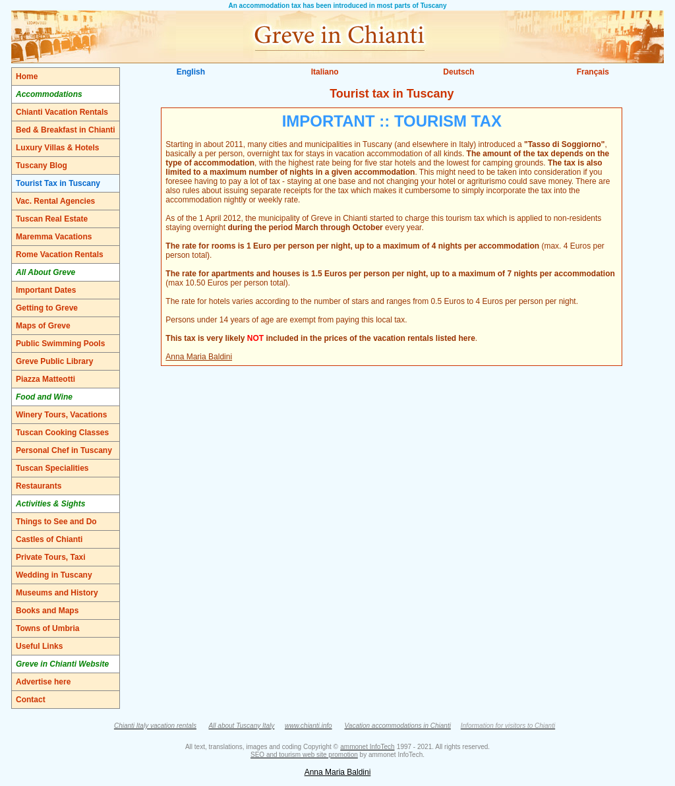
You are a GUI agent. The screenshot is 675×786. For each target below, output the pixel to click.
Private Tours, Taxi (51, 557)
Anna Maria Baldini (198, 356)
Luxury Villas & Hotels (58, 147)
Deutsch (458, 71)
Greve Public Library (54, 361)
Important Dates (46, 290)
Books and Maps (47, 610)
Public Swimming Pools (60, 343)
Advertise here (43, 681)
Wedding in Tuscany (54, 575)
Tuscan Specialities (52, 468)
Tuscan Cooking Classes (62, 432)
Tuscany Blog (41, 165)
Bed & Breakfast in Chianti (65, 130)
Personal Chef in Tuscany (64, 450)
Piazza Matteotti (45, 379)
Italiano (325, 71)
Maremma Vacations (54, 236)
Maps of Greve (43, 325)
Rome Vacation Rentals (59, 254)
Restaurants (38, 486)
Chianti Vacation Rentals (62, 112)
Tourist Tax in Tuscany (58, 183)
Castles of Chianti (49, 539)
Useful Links (39, 646)
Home (27, 76)
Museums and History (57, 592)
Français (593, 71)
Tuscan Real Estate (52, 219)
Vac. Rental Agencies (55, 201)
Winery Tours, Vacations (61, 414)
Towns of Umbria (47, 628)
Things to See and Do (56, 521)
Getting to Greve (47, 308)
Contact (30, 699)
